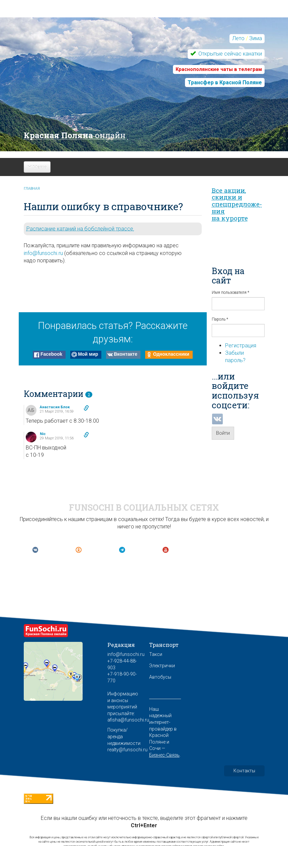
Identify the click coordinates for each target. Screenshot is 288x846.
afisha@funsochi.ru (128, 720)
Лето (238, 38)
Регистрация (240, 345)
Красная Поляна (74, 135)
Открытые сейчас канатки (229, 54)
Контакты (244, 770)
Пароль (220, 319)
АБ (30, 410)
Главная (32, 188)
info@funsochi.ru (43, 253)
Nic (43, 434)
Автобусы (160, 677)
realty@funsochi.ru (127, 749)
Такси (155, 654)
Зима (255, 38)
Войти (223, 433)
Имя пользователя (230, 292)
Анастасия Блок (55, 407)
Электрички (162, 665)
